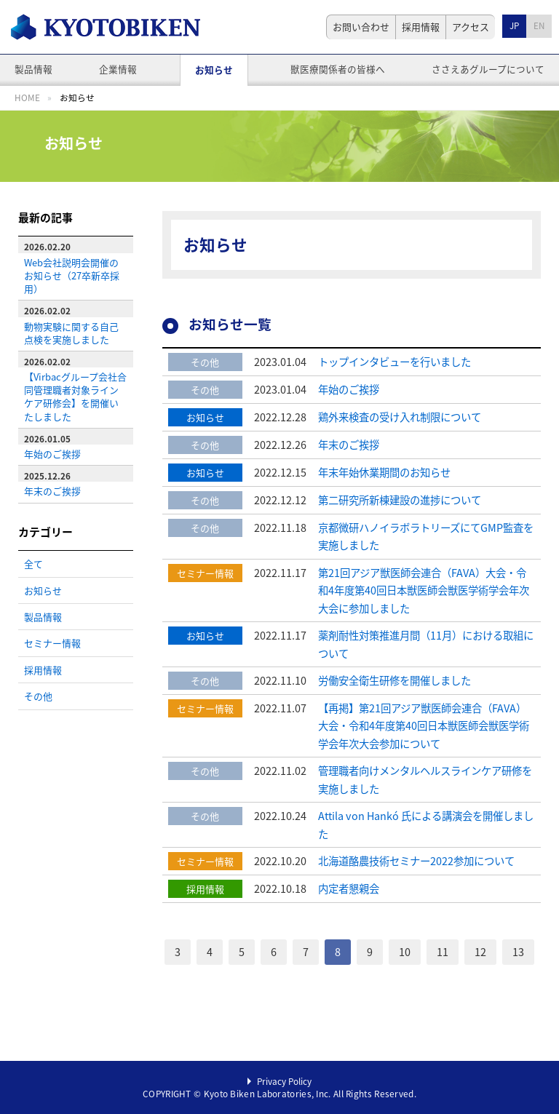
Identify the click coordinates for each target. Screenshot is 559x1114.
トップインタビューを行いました (394, 362)
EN (539, 25)
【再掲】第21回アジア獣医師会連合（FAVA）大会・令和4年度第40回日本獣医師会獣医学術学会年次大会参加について (423, 726)
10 (405, 952)
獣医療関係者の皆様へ (337, 69)
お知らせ (214, 69)
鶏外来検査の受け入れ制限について (399, 417)
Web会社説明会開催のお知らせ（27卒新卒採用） (71, 275)
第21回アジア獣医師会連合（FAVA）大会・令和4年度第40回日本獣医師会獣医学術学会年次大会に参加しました (423, 590)
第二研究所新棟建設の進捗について (399, 500)
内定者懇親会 (348, 888)
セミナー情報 (52, 643)
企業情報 (118, 69)
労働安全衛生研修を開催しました (394, 680)
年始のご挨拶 (52, 454)
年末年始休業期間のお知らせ (384, 472)
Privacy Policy (284, 1081)
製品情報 (33, 69)
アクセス (470, 26)
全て (33, 563)
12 (480, 952)
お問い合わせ (361, 26)
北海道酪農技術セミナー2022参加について (416, 861)
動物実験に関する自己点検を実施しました (71, 332)
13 (518, 952)
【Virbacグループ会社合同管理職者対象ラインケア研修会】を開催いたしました (75, 396)
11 (442, 952)
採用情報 (421, 26)
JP (514, 25)
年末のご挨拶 (52, 491)
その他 (38, 696)
